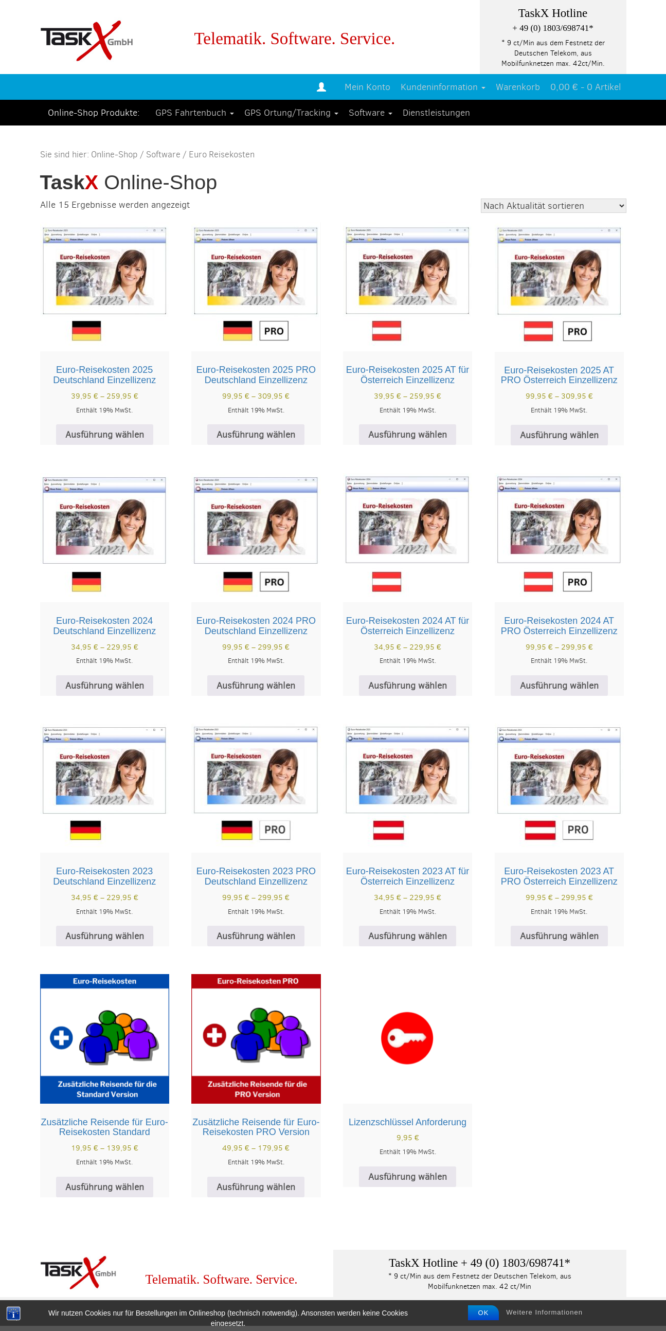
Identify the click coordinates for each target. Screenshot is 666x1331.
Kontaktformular (371, 1313)
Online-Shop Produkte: (94, 112)
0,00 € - (585, 87)
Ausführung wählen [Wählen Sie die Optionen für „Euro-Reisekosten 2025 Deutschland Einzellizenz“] (104, 434)
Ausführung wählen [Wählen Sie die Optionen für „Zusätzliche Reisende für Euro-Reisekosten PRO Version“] (256, 1187)
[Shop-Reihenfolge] (553, 206)
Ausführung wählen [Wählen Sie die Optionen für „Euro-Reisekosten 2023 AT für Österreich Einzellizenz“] (407, 936)
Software (370, 112)
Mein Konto (367, 87)
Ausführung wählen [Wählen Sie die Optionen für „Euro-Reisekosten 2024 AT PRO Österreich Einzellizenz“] (559, 685)
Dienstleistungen (436, 112)
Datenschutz (135, 1313)
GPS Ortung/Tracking (291, 112)
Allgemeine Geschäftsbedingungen (249, 1313)
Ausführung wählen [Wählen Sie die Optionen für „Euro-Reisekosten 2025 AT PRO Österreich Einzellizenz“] (559, 435)
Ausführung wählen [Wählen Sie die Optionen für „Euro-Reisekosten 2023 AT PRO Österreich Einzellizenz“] (559, 936)
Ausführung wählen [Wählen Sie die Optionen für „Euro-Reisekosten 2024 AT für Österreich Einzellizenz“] (407, 685)
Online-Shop (114, 154)
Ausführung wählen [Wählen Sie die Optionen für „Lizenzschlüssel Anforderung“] (407, 1177)
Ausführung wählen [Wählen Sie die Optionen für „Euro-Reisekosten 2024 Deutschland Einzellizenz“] (104, 685)
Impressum (68, 1313)
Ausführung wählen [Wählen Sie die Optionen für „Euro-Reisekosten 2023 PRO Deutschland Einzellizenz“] (256, 936)
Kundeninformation (443, 87)
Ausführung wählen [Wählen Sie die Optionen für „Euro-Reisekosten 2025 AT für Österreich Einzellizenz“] (407, 434)
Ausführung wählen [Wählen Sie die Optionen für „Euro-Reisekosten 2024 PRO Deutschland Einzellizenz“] (256, 685)
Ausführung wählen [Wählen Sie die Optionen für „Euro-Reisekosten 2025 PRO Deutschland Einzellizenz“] (256, 434)
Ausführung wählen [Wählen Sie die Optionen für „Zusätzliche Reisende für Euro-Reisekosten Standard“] (104, 1187)
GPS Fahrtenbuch (194, 112)
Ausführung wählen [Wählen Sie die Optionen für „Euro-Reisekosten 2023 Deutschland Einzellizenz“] (104, 936)
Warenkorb (518, 87)
